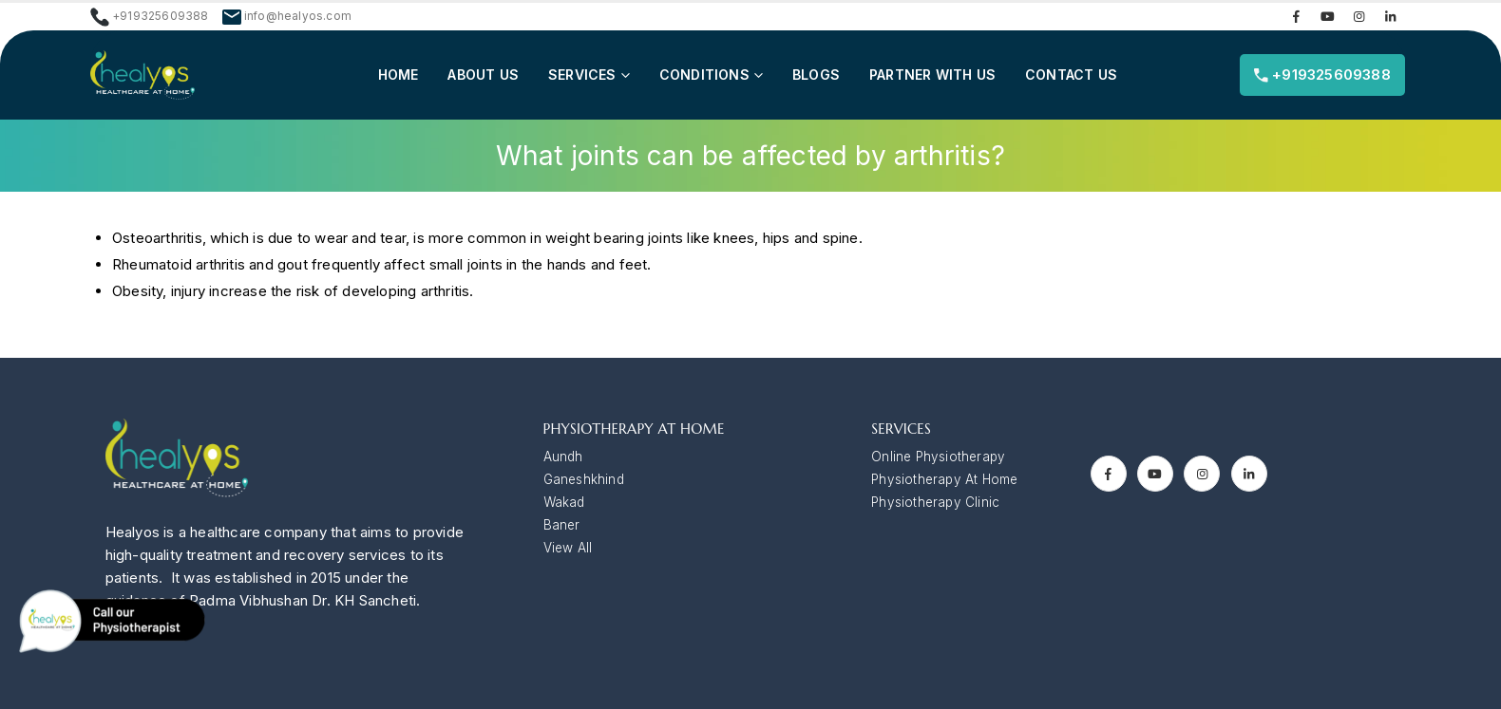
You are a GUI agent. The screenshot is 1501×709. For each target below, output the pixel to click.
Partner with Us (932, 74)
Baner (561, 524)
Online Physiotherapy (938, 456)
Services (582, 74)
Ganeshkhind (583, 479)
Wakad (564, 502)
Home (398, 74)
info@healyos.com (298, 16)
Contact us (1071, 74)
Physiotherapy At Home (944, 479)
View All (568, 547)
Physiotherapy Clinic (935, 502)
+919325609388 (1322, 74)
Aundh (563, 456)
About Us (483, 74)
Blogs (816, 74)
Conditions (704, 74)
